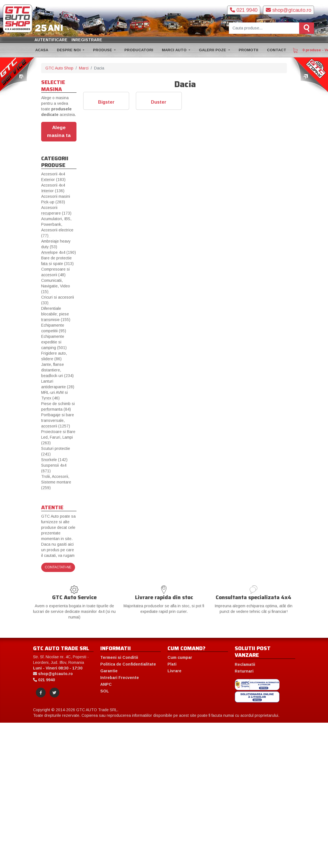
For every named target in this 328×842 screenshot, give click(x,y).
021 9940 (243, 10)
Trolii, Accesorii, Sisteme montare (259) (56, 482)
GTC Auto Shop (59, 68)
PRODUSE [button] (103, 50)
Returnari (244, 671)
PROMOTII (248, 50)
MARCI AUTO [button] (175, 50)
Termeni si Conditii (119, 657)
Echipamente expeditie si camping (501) (54, 342)
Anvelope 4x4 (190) (58, 252)
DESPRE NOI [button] (69, 50)
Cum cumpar (180, 657)
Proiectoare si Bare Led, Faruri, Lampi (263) (58, 437)
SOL (104, 691)
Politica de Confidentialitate (128, 664)
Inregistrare (86, 40)
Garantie (109, 671)
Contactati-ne (58, 567)
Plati (172, 664)
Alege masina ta (59, 131)
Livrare (175, 671)
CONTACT (276, 50)
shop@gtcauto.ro (288, 10)
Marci (84, 68)
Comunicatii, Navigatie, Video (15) (55, 286)
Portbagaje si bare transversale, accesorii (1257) (57, 420)
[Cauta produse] (264, 28)
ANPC (106, 684)
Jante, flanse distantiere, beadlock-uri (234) (57, 370)
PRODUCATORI (138, 50)
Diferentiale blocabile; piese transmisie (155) (55, 314)
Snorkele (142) (54, 459)
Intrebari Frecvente (119, 677)
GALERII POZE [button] (213, 50)
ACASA (41, 50)
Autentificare (51, 40)
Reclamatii (245, 664)
